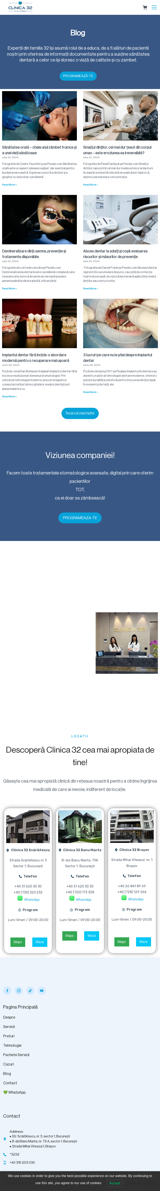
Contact (10, 1083)
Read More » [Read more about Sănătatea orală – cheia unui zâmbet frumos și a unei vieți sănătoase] (9, 184)
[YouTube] (42, 990)
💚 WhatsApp (14, 1092)
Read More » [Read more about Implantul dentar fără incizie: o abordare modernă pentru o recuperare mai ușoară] (9, 396)
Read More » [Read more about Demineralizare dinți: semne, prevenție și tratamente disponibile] (9, 288)
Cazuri (8, 1064)
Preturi (8, 1036)
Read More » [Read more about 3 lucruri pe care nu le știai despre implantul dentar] (90, 392)
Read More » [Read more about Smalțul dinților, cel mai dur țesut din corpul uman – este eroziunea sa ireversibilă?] (90, 184)
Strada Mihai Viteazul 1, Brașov (34, 1146)
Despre (9, 1017)
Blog (7, 1074)
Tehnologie (12, 1045)
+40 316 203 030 (22, 1162)
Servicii (9, 1027)
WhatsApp (32, 899)
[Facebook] (7, 990)
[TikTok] (30, 990)
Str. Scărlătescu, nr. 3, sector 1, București (41, 1136)
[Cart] (145, 7)
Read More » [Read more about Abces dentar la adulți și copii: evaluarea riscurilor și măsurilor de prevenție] (90, 288)
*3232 (14, 1154)
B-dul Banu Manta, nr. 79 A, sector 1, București (44, 1141)
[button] (80, 413)
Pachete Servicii (16, 1055)
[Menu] (154, 7)
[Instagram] (19, 990)
